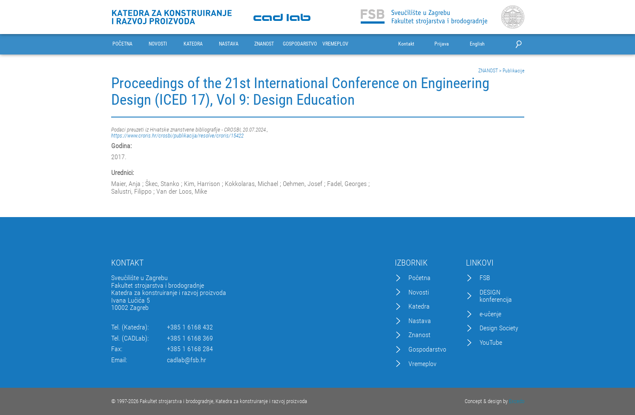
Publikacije (513, 71)
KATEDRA (193, 44)
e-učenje (490, 314)
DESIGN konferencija (496, 296)
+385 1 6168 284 (190, 349)
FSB (485, 278)
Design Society (499, 328)
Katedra (419, 306)
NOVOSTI (158, 44)
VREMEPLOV (335, 44)
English (477, 44)
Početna (419, 278)
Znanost (419, 335)
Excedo (516, 401)
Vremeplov (422, 364)
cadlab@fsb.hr (186, 360)
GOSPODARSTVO (300, 44)
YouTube (491, 342)
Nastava (419, 321)
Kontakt (406, 44)
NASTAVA (228, 44)
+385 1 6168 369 (190, 338)
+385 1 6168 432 (190, 327)
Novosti (418, 292)
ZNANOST (264, 44)
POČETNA (122, 44)
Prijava (441, 44)
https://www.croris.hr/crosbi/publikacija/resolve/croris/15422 (177, 135)
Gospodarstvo (427, 349)
